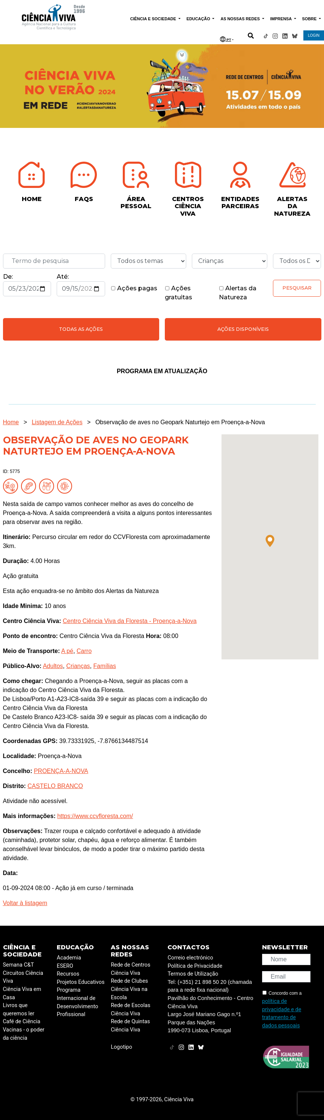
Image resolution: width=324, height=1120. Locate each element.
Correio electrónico (190, 958)
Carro (84, 651)
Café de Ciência (22, 1021)
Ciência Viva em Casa (22, 993)
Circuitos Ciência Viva (23, 977)
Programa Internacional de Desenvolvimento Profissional (77, 1002)
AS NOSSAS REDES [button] (240, 19)
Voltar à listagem (25, 903)
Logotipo (121, 1047)
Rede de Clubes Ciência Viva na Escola (129, 989)
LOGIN (313, 35)
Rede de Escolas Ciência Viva (130, 1009)
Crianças (78, 666)
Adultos (53, 666)
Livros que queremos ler (19, 1009)
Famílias (104, 666)
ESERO (65, 966)
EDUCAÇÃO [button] (199, 19)
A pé (67, 651)
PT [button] (225, 39)
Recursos (68, 974)
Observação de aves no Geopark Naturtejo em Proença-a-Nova (180, 422)
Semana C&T (18, 965)
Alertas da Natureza (237, 293)
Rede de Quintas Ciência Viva (130, 1025)
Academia (69, 958)
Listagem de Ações (57, 422)
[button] (270, 541)
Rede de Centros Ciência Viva (130, 969)
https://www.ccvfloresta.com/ (95, 816)
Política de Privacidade (194, 966)
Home (11, 422)
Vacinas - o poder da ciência (24, 1034)
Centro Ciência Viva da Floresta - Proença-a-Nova (129, 621)
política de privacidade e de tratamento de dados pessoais (281, 1013)
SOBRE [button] (310, 19)
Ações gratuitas (178, 293)
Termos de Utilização (192, 974)
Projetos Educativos (80, 982)
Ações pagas (134, 288)
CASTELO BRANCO (55, 786)
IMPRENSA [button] (281, 19)
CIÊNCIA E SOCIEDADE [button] (153, 19)
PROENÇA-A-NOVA (61, 771)
